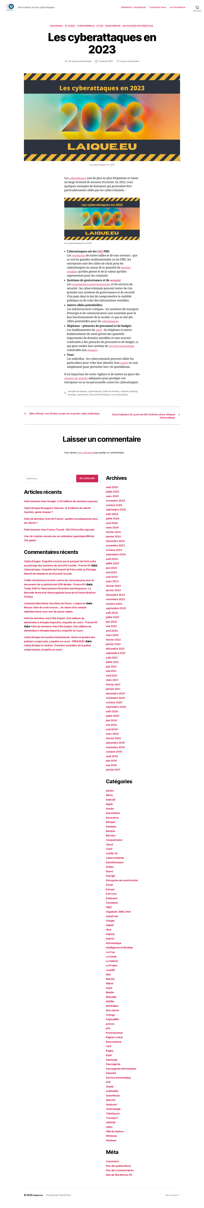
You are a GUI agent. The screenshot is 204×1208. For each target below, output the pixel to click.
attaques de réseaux (78, 396)
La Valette (112, 966)
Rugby (110, 1056)
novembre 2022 (116, 604)
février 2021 (114, 690)
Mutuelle (111, 1002)
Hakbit (110, 930)
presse (110, 1029)
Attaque (68, 26)
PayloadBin (113, 1024)
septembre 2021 (116, 658)
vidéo (109, 1132)
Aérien (110, 796)
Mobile (110, 998)
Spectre (111, 1105)
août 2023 (112, 564)
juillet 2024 (113, 524)
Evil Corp (112, 899)
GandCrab (112, 921)
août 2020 (112, 716)
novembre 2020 (116, 703)
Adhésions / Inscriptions (133, 7)
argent (124, 368)
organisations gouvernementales (93, 290)
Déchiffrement (115, 867)
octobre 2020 (115, 707)
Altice (110, 800)
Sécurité (111, 1078)
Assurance (54, 26)
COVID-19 (112, 858)
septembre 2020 (117, 712)
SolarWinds (113, 1101)
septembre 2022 (117, 613)
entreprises (79, 261)
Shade (110, 1092)
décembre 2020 (116, 698)
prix (108, 1033)
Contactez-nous (157, 7)
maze (109, 993)
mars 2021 (113, 685)
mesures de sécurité (77, 383)
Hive (109, 935)
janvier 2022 (114, 649)
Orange (111, 1020)
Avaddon (112, 832)
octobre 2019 (114, 757)
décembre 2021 (116, 654)
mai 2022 (112, 631)
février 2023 (114, 591)
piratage (81, 399)
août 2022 (112, 618)
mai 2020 (112, 730)
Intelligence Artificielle (121, 953)
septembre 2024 (117, 515)
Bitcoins (111, 841)
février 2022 (114, 645)
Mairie (110, 989)
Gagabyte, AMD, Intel (119, 917)
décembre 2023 (116, 546)
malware (126, 396)
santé (99, 335)
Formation (112, 908)
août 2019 (112, 761)
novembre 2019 (116, 752)
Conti (109, 854)
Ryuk (109, 1060)
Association (113, 818)
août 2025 (112, 492)
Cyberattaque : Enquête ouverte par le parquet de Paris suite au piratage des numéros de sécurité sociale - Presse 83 (60, 579)
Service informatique (119, 1083)
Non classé (113, 1015)
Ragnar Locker (115, 1042)
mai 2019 (112, 770)
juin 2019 (112, 766)
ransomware (92, 399)
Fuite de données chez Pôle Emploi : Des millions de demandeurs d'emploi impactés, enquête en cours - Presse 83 (57, 640)
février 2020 (114, 743)
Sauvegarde (114, 1069)
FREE (109, 912)
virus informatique (129, 399)
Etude (100, 26)
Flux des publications (119, 1171)
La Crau (111, 957)
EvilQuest (112, 903)
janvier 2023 (114, 595)
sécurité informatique (123, 351)
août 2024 (112, 519)
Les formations (177, 7)
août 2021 (112, 663)
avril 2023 (112, 582)
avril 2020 (112, 734)
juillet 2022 (113, 622)
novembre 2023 (116, 551)
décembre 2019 (116, 748)
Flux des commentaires (121, 1175)
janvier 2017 (114, 775)
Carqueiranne (115, 845)
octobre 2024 (115, 510)
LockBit (111, 975)
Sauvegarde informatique (141, 26)
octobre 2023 (114, 555)
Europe (110, 894)
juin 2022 (112, 627)
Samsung (112, 1065)
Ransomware (115, 26)
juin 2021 (112, 672)
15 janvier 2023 (119, 61)
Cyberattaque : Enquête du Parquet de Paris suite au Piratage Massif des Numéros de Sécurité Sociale (60, 587)
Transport (112, 1123)
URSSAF (111, 1128)
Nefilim (110, 1007)
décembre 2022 (116, 600)
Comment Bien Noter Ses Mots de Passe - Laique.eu (58, 621)
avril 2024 (112, 528)
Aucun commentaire (103, 66)
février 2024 (114, 537)
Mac (108, 980)
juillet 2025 (113, 497)
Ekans (110, 876)
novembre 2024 (116, 506)
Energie (111, 881)
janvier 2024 (114, 542)
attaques (92, 355)
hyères (110, 944)
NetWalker (113, 1011)
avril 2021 (112, 681)
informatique (114, 948)
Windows (112, 1141)
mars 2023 (113, 586)
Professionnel (115, 1038)
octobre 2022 (114, 609)
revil (109, 1051)
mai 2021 (112, 676)
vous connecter (85, 458)
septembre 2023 (117, 560)
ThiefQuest (113, 1119)
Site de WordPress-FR (120, 1180)
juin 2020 (112, 725)
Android (111, 805)
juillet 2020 (113, 721)
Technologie (114, 1114)
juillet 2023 (113, 569)
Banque (111, 836)
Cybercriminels (85, 26)
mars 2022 (113, 640)
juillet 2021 (113, 667)
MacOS (110, 984)
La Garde (112, 962)
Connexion (113, 1166)
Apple (110, 809)
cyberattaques (78, 183)
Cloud (110, 850)
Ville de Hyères (116, 1136)
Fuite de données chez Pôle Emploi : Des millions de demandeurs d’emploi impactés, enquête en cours (60, 648)
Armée (110, 814)
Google (110, 926)
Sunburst (112, 1110)
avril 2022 (112, 636)
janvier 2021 (114, 694)
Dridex (110, 872)
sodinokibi (112, 1096)
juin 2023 (112, 573)
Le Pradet (112, 971)
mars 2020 (113, 739)
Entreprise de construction (123, 885)
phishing (72, 399)
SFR (108, 1087)
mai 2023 (112, 578)
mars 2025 (113, 501)
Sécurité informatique (109, 399)
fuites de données (112, 396)
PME (100, 257)
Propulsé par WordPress (59, 1200)
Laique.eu (38, 1200)
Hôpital (110, 939)
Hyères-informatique (94, 61)
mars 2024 (113, 533)
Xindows (111, 1145)
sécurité (115, 285)
